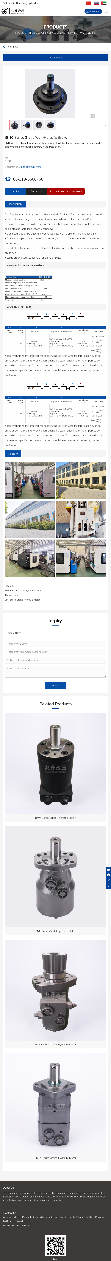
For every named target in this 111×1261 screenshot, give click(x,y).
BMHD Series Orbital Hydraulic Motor (55, 1044)
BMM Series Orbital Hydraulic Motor (55, 817)
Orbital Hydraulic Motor (30, 166)
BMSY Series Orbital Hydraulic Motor (55, 1158)
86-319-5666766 (28, 179)
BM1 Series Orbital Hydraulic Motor (22, 599)
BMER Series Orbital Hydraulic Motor (23, 590)
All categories (55, 57)
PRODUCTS (55, 27)
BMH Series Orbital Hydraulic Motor (55, 931)
